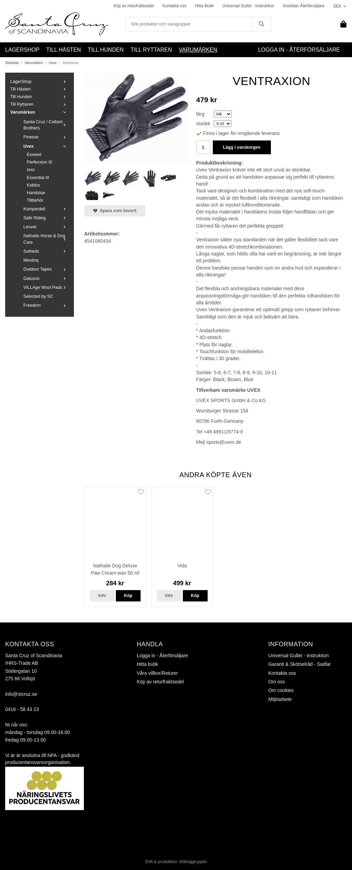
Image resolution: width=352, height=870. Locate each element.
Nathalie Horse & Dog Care (46, 238)
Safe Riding (46, 218)
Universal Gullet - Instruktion (248, 5)
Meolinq (30, 260)
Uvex (46, 146)
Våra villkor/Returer (157, 673)
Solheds (46, 251)
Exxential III (38, 177)
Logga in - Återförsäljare (299, 50)
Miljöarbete (280, 699)
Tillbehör (35, 200)
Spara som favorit (114, 210)
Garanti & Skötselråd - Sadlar (299, 664)
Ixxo (31, 169)
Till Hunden (105, 50)
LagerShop (22, 50)
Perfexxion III (39, 162)
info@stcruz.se (21, 694)
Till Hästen (63, 50)
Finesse (46, 137)
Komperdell (46, 209)
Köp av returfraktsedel (133, 5)
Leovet (46, 226)
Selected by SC (38, 296)
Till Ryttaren (151, 50)
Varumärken (198, 50)
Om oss (276, 681)
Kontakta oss (174, 5)
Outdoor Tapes (46, 269)
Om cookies (281, 690)
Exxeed (34, 154)
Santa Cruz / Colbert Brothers (46, 124)
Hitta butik (147, 664)
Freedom (46, 305)
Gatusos (46, 278)
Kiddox (33, 185)
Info (102, 595)
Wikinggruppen (193, 861)
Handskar (36, 192)
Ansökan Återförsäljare (303, 5)
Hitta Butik (204, 5)
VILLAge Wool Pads (46, 287)
